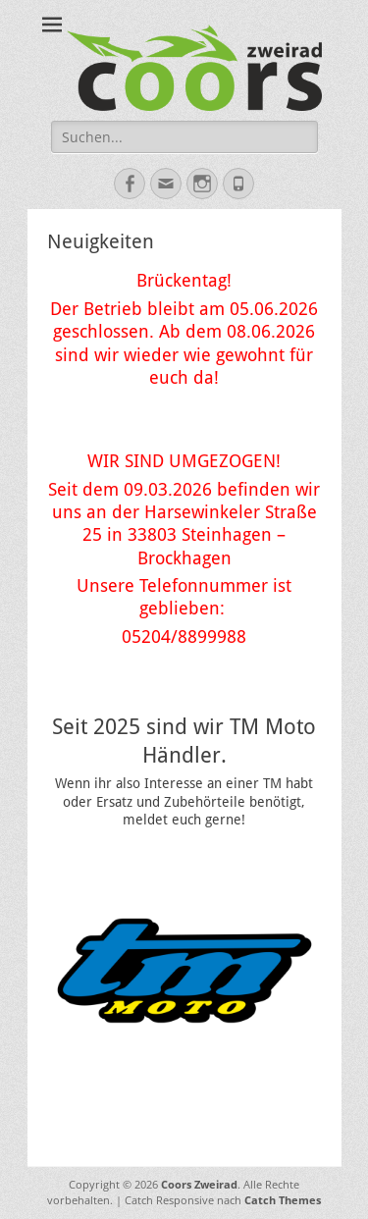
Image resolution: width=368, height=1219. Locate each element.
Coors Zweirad (199, 1184)
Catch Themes (282, 1199)
